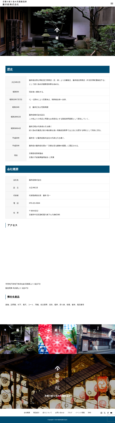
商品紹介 (36, 412)
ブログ (70, 412)
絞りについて (47, 412)
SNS (89, 412)
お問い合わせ (59, 412)
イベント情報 (80, 412)
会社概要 (27, 412)
